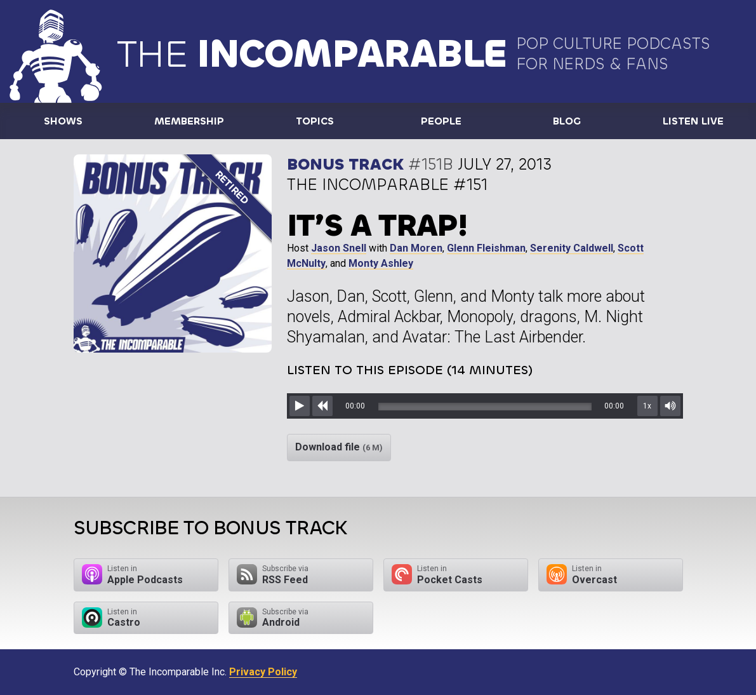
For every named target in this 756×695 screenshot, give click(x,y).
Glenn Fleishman (486, 248)
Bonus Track (345, 164)
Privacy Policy (263, 672)
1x (647, 405)
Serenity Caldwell (571, 248)
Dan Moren (416, 248)
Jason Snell (338, 248)
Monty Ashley (380, 263)
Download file (339, 447)
